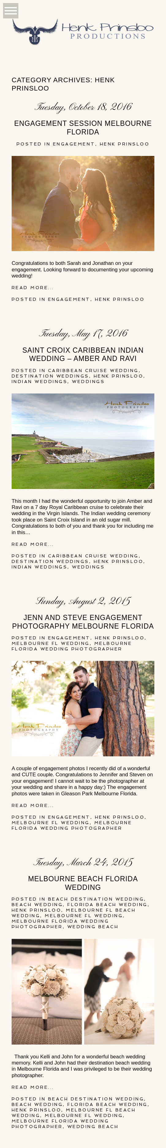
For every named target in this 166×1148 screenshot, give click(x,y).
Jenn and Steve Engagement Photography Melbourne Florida (83, 622)
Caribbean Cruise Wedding (93, 370)
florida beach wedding (107, 904)
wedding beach (93, 926)
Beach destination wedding (96, 899)
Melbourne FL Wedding (51, 643)
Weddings (88, 381)
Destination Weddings (50, 376)
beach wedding (37, 904)
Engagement (74, 144)
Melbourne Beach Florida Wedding (83, 883)
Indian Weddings (40, 381)
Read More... (33, 287)
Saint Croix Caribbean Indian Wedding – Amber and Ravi (83, 354)
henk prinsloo (125, 144)
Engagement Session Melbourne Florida (83, 127)
